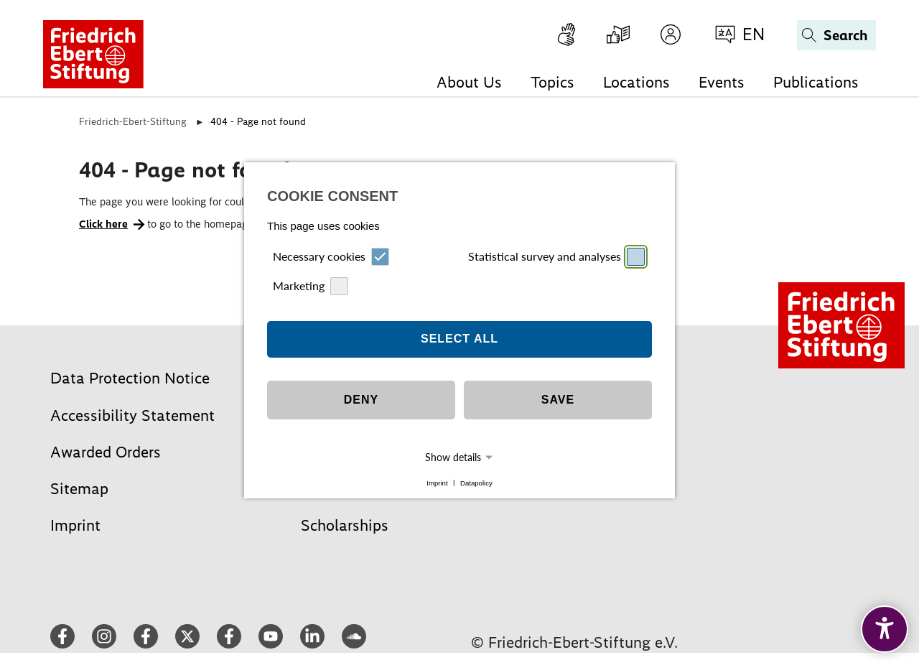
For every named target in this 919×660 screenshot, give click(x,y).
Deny (361, 393)
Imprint (436, 476)
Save (557, 393)
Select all (459, 332)
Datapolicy (476, 476)
